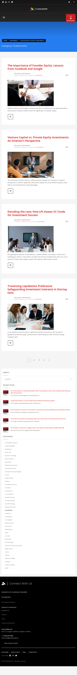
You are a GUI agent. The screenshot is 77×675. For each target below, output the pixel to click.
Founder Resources (11, 484)
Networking (8, 529)
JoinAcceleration (70, 18)
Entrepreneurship (10, 468)
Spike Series (9, 549)
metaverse (8, 526)
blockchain (8, 449)
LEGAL (24, 652)
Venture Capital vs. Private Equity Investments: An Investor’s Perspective (38, 139)
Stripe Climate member (10, 643)
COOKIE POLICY (33, 652)
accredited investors (11, 443)
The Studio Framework (8, 602)
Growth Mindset (10, 500)
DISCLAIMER (5, 652)
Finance (7, 481)
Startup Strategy (10, 558)
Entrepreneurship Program (13, 472)
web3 (6, 568)
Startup (7, 555)
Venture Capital (9, 565)
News (6, 533)
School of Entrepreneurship (13, 545)
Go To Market (9, 494)
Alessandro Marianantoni (22, 73)
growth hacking (9, 497)
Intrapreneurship (10, 507)
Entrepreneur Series (11, 465)
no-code (7, 536)
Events (7, 475)
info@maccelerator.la (11, 638)
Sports (7, 552)
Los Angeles (8, 520)
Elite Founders (9, 459)
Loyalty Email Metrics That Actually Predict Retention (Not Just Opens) (32, 401)
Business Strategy (10, 455)
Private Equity (9, 542)
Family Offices (9, 478)
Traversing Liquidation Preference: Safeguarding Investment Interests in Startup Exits (37, 289)
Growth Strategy (10, 504)
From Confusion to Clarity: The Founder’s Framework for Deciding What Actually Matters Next (40, 410)
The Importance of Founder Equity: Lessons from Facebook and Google (35, 67)
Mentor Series (9, 523)
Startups (7, 561)
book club (8, 452)
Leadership (8, 516)
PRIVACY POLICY (15, 652)
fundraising (8, 491)
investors (8, 513)
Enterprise (8, 462)
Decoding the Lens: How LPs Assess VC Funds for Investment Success (36, 213)
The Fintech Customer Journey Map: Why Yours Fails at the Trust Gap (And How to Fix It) (38, 419)
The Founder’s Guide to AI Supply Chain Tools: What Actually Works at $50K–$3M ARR (37, 428)
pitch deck (8, 539)
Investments (39, 75)
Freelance (8, 488)
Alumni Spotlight (10, 446)
